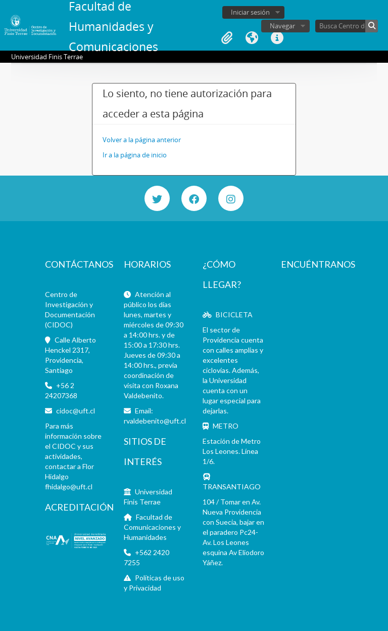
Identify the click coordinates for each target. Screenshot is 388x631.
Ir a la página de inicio (135, 154)
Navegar (282, 25)
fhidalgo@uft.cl (68, 486)
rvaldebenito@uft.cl (155, 420)
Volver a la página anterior (142, 139)
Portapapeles (226, 38)
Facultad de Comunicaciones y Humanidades (152, 527)
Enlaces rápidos (277, 38)
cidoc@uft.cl (75, 410)
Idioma (252, 38)
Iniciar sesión (250, 12)
